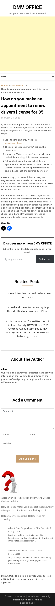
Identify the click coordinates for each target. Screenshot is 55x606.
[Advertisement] (27, 43)
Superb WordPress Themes (27, 599)
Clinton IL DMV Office (31, 550)
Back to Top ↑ (27, 602)
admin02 (12, 528)
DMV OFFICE (27, 7)
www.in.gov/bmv (13, 143)
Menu (4, 76)
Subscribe (44, 259)
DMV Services (17, 85)
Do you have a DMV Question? (36, 528)
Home (4, 85)
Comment (27, 418)
